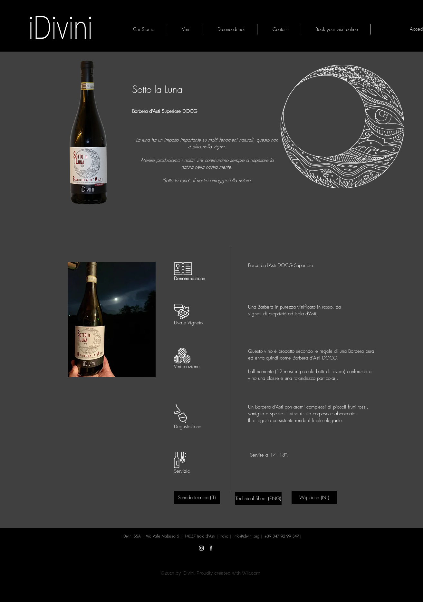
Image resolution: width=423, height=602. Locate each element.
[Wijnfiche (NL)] (314, 497)
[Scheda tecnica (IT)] (197, 497)
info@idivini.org (246, 536)
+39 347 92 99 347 (281, 536)
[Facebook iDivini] (211, 548)
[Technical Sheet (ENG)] (258, 498)
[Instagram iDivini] (201, 548)
